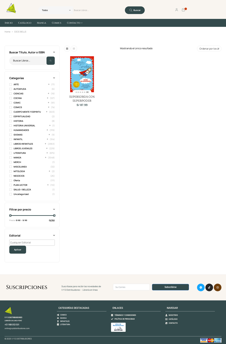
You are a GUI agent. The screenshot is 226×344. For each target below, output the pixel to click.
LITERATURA (20, 153)
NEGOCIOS (19, 175)
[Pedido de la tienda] (209, 49)
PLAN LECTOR (20, 185)
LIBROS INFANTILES (23, 143)
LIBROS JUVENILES (23, 148)
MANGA (17, 157)
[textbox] (32, 242)
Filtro (52, 220)
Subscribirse (171, 287)
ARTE (16, 84)
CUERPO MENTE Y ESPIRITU (27, 111)
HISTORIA (18, 120)
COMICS (18, 107)
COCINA (18, 98)
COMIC (17, 102)
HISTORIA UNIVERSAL (24, 125)
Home (7, 31)
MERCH (17, 162)
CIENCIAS (18, 93)
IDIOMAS (18, 134)
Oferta (17, 180)
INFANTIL (18, 139)
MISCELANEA (20, 166)
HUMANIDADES (21, 130)
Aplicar (17, 249)
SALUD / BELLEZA (22, 189)
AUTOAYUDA (20, 88)
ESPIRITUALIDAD (22, 116)
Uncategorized (21, 194)
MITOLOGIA (19, 171)
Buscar (51, 60)
